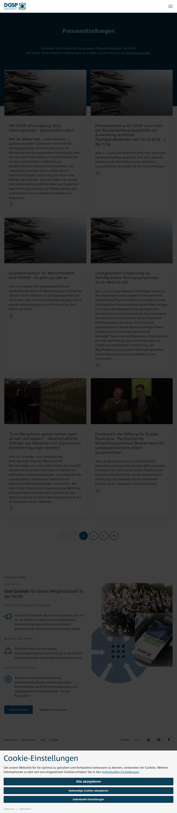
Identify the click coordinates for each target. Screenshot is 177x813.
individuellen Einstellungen (120, 772)
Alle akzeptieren (88, 781)
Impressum (9, 809)
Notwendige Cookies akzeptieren (88, 790)
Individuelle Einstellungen (88, 799)
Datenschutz (25, 809)
